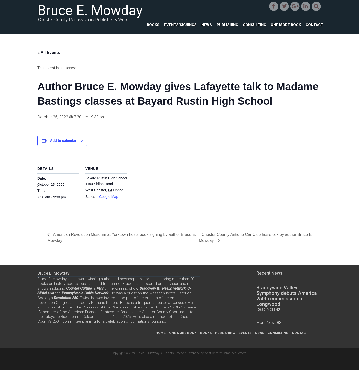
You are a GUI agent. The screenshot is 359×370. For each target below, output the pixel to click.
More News (266, 322)
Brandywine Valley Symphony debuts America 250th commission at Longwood (286, 296)
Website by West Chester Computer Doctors (218, 353)
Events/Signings (180, 25)
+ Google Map (107, 197)
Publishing (227, 25)
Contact (314, 25)
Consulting (254, 25)
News (206, 25)
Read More (266, 309)
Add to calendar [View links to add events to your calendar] (63, 141)
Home (161, 333)
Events (245, 333)
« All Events (48, 52)
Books (153, 25)
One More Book (286, 25)
